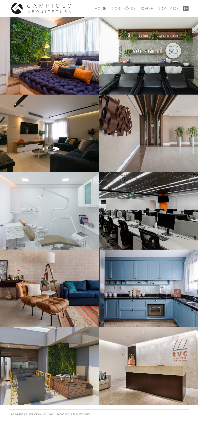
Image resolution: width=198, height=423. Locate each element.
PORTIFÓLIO (123, 8)
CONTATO (168, 8)
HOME (100, 8)
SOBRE (147, 8)
